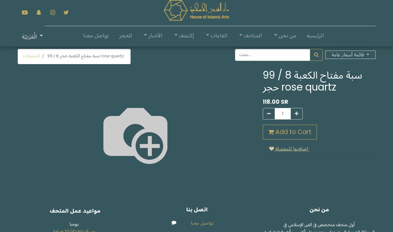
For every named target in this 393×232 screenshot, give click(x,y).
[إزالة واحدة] (269, 114)
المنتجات (31, 56)
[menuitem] (315, 36)
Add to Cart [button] (289, 132)
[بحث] (316, 55)
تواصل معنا (202, 223)
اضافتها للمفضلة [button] (289, 148)
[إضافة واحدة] (296, 114)
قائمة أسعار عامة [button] (348, 54)
